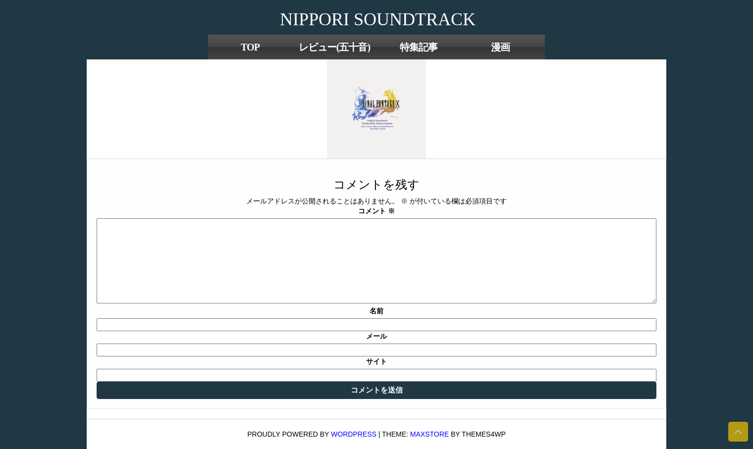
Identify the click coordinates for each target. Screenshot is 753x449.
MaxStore (429, 434)
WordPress (353, 434)
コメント (376, 211)
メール (376, 336)
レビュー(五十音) (334, 47)
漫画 (500, 47)
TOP (250, 47)
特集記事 (418, 47)
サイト (376, 361)
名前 (376, 311)
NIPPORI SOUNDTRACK (378, 19)
